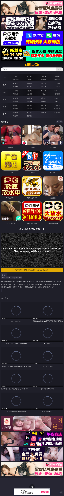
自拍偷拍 (29, 83)
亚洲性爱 (15, 91)
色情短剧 (29, 116)
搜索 (59, 69)
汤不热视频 (57, 113)
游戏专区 (57, 76)
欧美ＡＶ (43, 83)
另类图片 (57, 101)
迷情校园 (15, 108)
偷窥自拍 (15, 98)
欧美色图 (43, 98)
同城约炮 (15, 113)
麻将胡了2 (16, 79)
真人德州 (29, 76)
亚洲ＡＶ (15, 83)
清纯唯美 (29, 101)
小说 (4, 107)
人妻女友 (43, 105)
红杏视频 (15, 116)
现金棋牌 (43, 79)
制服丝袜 (15, 94)
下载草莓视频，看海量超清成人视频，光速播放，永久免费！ (38, 270)
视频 (4, 85)
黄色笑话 (43, 108)
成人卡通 (43, 91)
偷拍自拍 (29, 91)
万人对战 (43, 76)
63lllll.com (32, 65)
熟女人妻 (15, 86)
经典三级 (29, 94)
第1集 (4, 275)
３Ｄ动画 (57, 83)
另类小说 (29, 108)
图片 (4, 99)
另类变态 (57, 94)
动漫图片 (57, 98)
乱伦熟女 (43, 94)
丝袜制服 (29, 86)
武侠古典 (57, 105)
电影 (4, 92)
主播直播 (43, 86)
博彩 (4, 77)
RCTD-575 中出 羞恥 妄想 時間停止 (31, 283)
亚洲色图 (29, 98)
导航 (4, 114)
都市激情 (15, 105)
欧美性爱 (57, 91)
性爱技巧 (57, 108)
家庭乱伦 (29, 105)
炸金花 (30, 79)
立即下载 (44, 492)
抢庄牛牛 (57, 79)
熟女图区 (43, 101)
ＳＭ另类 (57, 86)
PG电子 (16, 76)
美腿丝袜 (15, 101)
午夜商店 (29, 113)
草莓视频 (43, 113)
